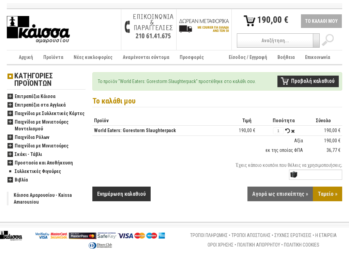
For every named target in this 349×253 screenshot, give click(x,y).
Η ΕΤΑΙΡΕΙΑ (326, 235)
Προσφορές (192, 57)
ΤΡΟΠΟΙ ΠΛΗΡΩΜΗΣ (209, 235)
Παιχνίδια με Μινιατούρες (38, 146)
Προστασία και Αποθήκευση (40, 163)
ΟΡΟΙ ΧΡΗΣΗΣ (220, 245)
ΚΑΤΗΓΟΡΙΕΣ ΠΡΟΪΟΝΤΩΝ (33, 80)
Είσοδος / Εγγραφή (248, 57)
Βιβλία (17, 180)
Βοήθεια (286, 57)
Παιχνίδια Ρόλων (28, 138)
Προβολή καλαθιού (313, 81)
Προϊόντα (53, 57)
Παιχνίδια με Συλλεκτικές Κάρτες (46, 114)
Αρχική (26, 57)
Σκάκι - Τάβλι (24, 155)
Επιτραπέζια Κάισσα (31, 97)
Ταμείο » (327, 194)
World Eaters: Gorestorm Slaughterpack (135, 130)
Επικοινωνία (317, 57)
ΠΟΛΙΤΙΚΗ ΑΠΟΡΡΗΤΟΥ (258, 245)
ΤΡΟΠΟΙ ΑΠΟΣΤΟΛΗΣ (251, 235)
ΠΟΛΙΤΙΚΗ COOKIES (301, 245)
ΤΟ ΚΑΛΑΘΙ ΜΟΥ (321, 21)
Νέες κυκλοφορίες (93, 57)
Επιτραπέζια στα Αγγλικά (36, 105)
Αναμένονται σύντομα (146, 57)
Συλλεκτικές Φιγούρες (34, 172)
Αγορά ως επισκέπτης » (280, 194)
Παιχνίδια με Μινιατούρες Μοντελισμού (38, 125)
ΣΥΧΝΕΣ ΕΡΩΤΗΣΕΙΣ (293, 235)
